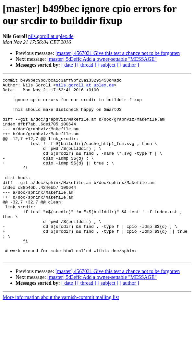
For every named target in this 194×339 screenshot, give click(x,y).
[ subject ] (108, 65)
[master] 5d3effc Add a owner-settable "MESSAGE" (102, 59)
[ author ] (129, 65)
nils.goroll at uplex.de (51, 36)
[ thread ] (86, 65)
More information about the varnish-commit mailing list (61, 333)
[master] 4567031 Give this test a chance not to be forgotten (117, 53)
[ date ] (68, 65)
